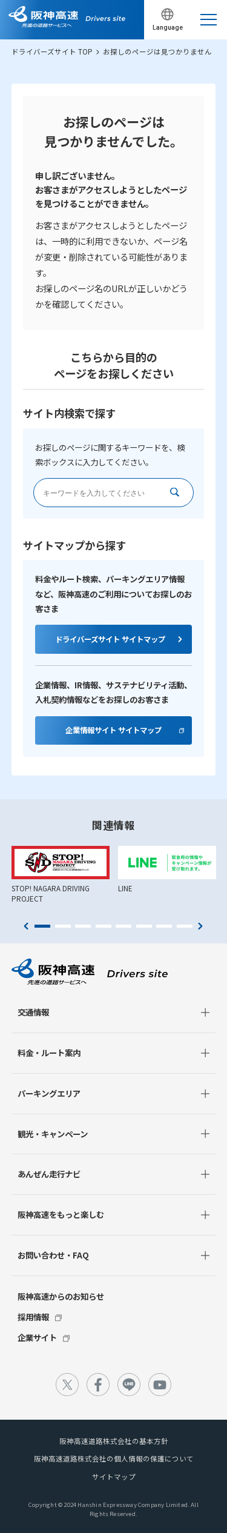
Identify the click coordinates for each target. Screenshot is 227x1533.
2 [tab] (63, 926)
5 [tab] (123, 926)
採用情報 (33, 1317)
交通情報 (33, 1012)
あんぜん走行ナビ (49, 1174)
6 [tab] (144, 926)
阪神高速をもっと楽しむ (61, 1214)
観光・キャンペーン (53, 1134)
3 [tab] (83, 926)
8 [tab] (184, 926)
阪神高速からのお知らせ (61, 1296)
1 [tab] (42, 926)
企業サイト (37, 1337)
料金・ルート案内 (49, 1052)
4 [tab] (103, 926)
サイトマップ (114, 1476)
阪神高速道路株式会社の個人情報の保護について (114, 1458)
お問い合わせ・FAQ (53, 1255)
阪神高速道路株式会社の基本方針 (113, 1441)
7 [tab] (164, 926)
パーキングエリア (49, 1093)
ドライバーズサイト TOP (52, 51)
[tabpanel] (60, 875)
